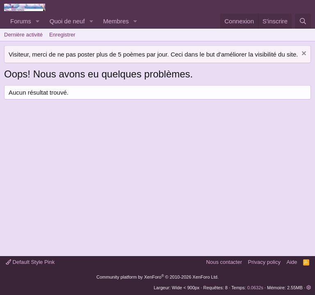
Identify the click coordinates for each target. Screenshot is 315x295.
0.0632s (255, 287)
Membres (116, 21)
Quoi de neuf (67, 21)
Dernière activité (23, 35)
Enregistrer (62, 35)
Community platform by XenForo (157, 277)
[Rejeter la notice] (302, 54)
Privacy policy (264, 262)
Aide (292, 262)
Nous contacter (224, 262)
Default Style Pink (30, 262)
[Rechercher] (303, 21)
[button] (37, 21)
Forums (20, 21)
